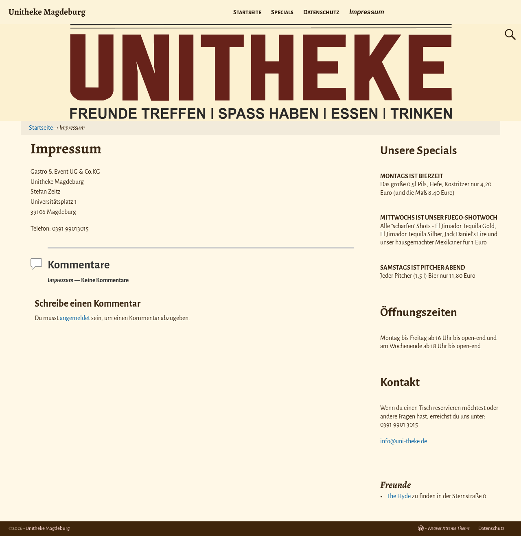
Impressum (366, 12)
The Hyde (399, 496)
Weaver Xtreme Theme (448, 528)
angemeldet (75, 318)
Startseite (247, 12)
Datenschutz (321, 12)
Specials (282, 12)
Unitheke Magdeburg (47, 11)
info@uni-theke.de (403, 441)
